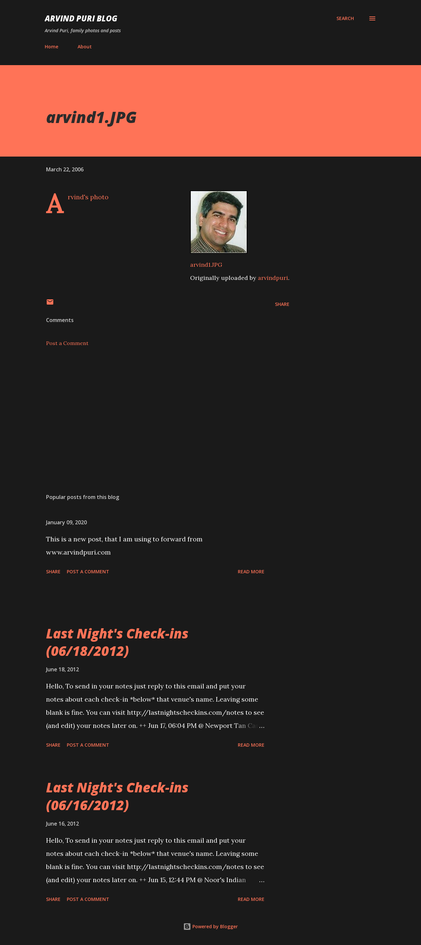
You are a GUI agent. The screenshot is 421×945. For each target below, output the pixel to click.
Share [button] (282, 304)
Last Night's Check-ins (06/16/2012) (117, 796)
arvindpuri (273, 278)
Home (51, 46)
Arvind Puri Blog (81, 18)
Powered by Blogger (210, 926)
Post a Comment (67, 343)
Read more (251, 571)
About (85, 46)
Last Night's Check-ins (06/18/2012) (117, 642)
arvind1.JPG (206, 264)
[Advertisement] (157, 411)
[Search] (345, 18)
